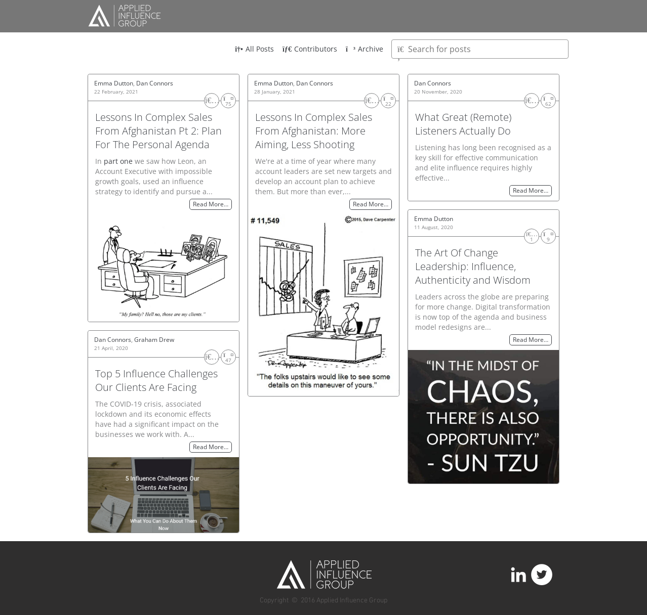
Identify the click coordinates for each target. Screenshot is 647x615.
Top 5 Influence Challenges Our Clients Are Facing (156, 380)
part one (118, 161)
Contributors (309, 49)
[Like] (211, 100)
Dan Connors (154, 83)
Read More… (210, 204)
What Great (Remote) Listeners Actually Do (463, 124)
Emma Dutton (113, 83)
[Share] (228, 100)
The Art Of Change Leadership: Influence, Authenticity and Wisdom (473, 266)
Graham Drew (154, 339)
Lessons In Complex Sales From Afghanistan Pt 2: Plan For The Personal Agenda (158, 130)
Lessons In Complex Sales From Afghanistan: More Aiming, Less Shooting (313, 130)
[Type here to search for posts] (480, 49)
